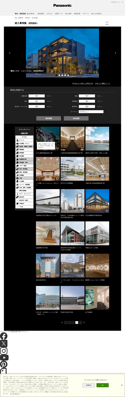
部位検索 (76, 118)
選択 (36, 96)
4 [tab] (65, 75)
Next (115, 53)
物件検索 (49, 118)
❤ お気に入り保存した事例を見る (82, 83)
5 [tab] (68, 75)
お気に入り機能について (102, 83)
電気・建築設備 (19, 18)
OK (103, 389)
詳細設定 (88, 389)
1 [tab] (57, 75)
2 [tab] (60, 75)
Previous (10, 53)
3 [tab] (62, 75)
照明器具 (27, 18)
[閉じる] (122, 389)
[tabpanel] (62, 53)
